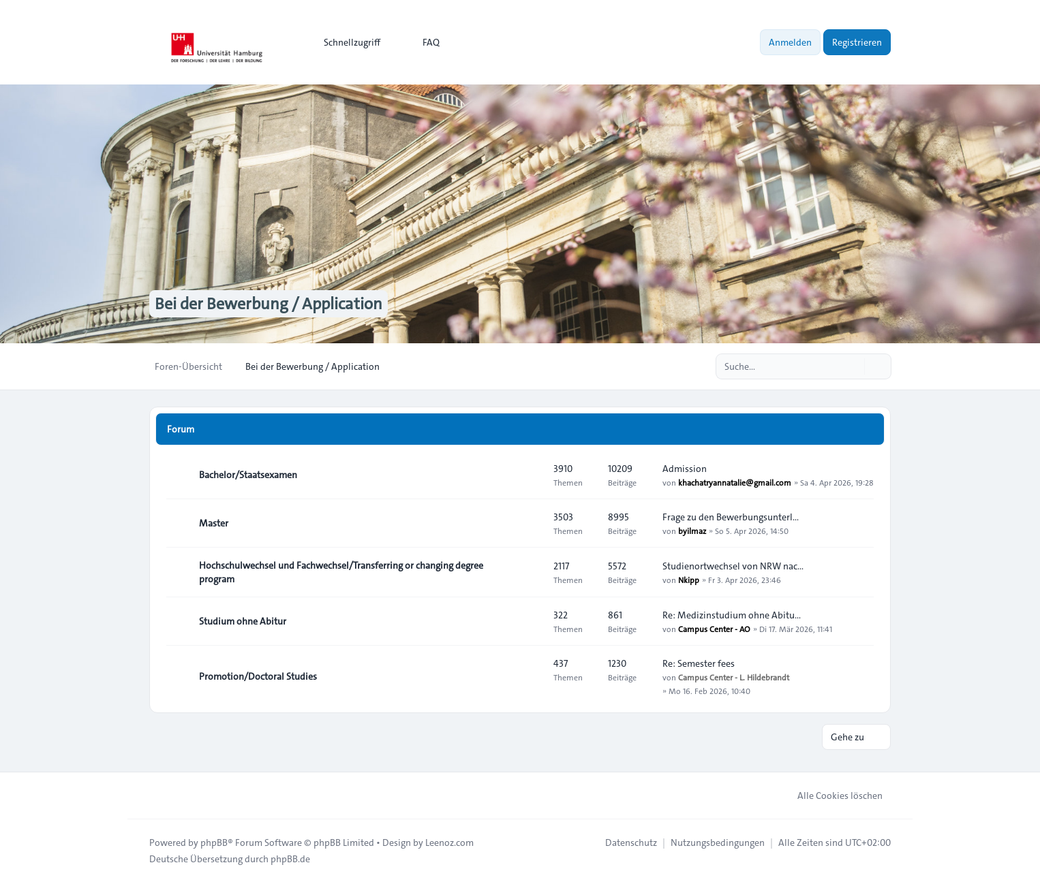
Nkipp (688, 579)
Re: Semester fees (698, 663)
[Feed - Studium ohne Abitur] (530, 621)
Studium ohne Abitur (242, 621)
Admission (684, 468)
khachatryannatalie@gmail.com (734, 482)
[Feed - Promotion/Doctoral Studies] (530, 676)
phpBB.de (290, 859)
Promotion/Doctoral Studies (258, 676)
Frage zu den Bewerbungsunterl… (730, 517)
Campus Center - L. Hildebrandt (733, 677)
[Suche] (852, 366)
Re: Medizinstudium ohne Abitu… (731, 615)
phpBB (214, 842)
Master (213, 523)
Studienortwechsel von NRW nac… (733, 566)
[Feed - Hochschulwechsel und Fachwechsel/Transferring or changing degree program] (530, 572)
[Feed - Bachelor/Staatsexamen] (530, 474)
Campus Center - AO (714, 629)
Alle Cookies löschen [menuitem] (831, 795)
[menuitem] (346, 42)
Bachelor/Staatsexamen (248, 475)
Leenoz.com (449, 842)
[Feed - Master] (530, 523)
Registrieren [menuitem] (857, 42)
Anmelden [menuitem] (790, 42)
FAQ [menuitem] (422, 42)
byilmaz (692, 530)
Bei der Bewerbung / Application (268, 304)
